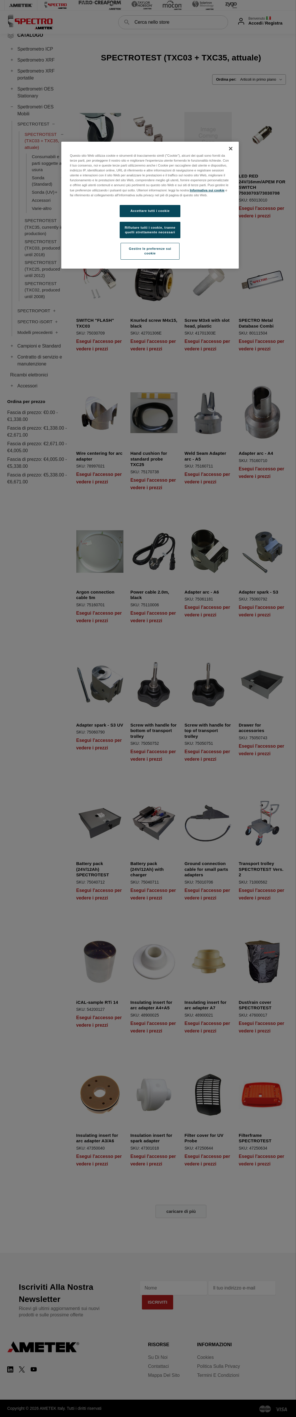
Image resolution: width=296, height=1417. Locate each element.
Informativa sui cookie (207, 190)
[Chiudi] (230, 148)
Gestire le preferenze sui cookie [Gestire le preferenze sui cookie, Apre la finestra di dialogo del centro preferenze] (150, 251)
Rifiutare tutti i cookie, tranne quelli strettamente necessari (150, 230)
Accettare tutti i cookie (150, 211)
